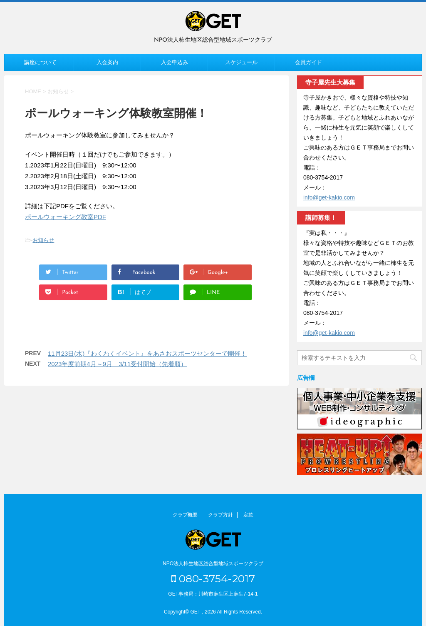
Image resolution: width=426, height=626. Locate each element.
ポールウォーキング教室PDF (65, 216)
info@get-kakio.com (329, 197)
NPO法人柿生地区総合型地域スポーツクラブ (213, 563)
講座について (40, 62)
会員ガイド (308, 62)
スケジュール (241, 62)
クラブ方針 (220, 515)
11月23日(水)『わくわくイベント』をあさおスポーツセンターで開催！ (147, 353)
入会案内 (107, 62)
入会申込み (174, 62)
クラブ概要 (185, 515)
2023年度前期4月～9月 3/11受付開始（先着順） (117, 363)
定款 (248, 515)
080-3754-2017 (213, 578)
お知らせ (43, 240)
